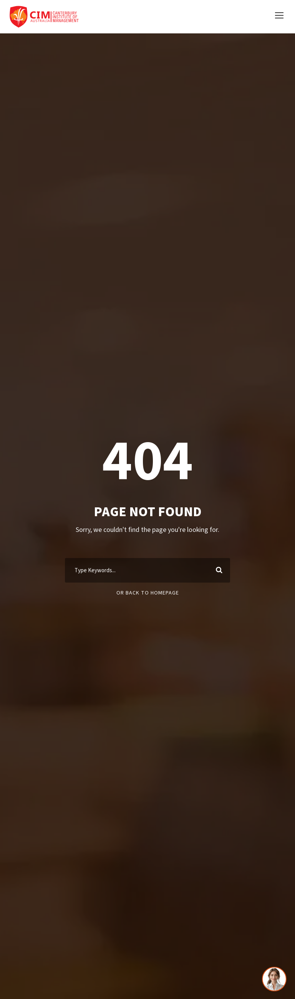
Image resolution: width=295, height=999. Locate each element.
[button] (279, 16)
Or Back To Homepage (147, 594)
